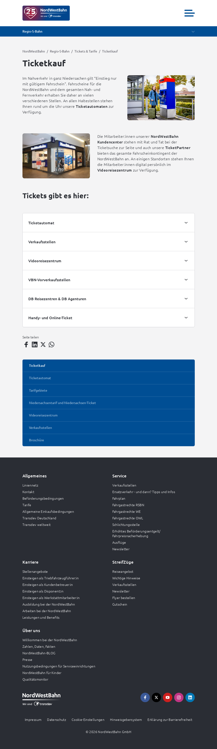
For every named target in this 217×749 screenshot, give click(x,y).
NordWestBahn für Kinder (42, 672)
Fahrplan (118, 498)
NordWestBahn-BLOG (38, 653)
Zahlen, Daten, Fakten (38, 646)
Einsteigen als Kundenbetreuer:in (47, 584)
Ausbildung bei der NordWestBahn (48, 604)
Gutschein (119, 604)
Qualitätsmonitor (35, 679)
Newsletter (121, 549)
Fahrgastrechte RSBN (128, 504)
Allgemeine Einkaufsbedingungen (48, 511)
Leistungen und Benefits (41, 617)
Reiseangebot (122, 571)
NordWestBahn (33, 51)
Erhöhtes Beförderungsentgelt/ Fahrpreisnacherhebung (136, 533)
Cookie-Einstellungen (88, 719)
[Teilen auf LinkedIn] (34, 344)
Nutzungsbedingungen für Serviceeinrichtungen (58, 666)
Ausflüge (119, 542)
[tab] (109, 222)
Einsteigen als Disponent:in (42, 591)
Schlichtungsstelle (126, 524)
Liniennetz (30, 485)
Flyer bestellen (123, 597)
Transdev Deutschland (39, 518)
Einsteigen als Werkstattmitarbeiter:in (51, 597)
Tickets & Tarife (85, 51)
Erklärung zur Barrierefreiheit (169, 719)
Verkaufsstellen (124, 485)
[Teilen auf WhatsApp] (51, 344)
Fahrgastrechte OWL (127, 518)
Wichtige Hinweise (126, 578)
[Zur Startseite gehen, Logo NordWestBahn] (46, 13)
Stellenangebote (35, 571)
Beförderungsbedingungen (43, 498)
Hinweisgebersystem (126, 719)
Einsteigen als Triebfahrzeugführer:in (50, 578)
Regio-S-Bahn (60, 51)
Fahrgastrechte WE (126, 511)
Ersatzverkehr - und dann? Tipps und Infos (143, 491)
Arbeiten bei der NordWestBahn (46, 610)
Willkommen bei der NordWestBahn (49, 639)
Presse (27, 659)
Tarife (26, 504)
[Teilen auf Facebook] (26, 344)
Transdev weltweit (36, 524)
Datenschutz (56, 719)
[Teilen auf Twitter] (43, 344)
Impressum (33, 719)
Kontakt (28, 491)
